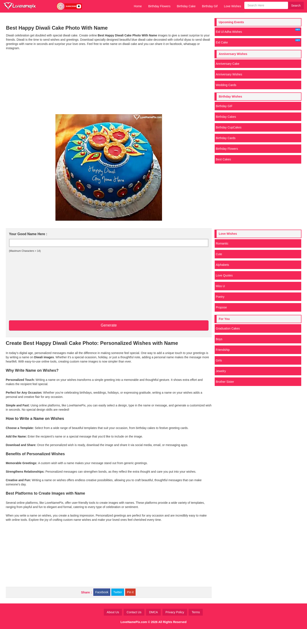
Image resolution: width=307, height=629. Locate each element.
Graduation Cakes (228, 328)
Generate (109, 325)
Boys (219, 339)
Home (138, 6)
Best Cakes (223, 159)
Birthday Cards (226, 138)
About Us (113, 612)
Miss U (220, 286)
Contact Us (134, 612)
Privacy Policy (174, 612)
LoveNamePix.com (133, 622)
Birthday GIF (224, 106)
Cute (219, 254)
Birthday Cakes (226, 116)
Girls (219, 360)
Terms (196, 612)
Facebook (101, 592)
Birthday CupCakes (229, 127)
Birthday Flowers (159, 6)
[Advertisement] (108, 82)
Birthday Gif (209, 6)
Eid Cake (258, 41)
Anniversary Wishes (229, 74)
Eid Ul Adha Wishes (258, 30)
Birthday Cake (186, 6)
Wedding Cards (226, 85)
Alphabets (222, 264)
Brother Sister (225, 381)
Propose (221, 307)
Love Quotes (224, 275)
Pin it (130, 592)
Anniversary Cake (227, 63)
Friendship (223, 349)
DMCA (153, 612)
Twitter (117, 592)
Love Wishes (232, 6)
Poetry (220, 296)
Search (296, 5)
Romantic (222, 243)
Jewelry (221, 371)
